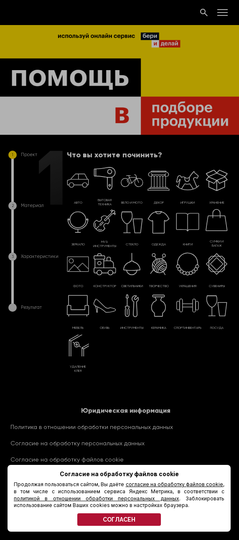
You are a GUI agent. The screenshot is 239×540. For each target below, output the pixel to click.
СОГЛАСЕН (119, 519)
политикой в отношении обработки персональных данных (96, 498)
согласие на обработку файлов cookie (174, 484)
